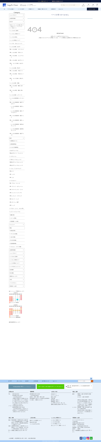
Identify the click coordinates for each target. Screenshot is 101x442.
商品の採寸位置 (33, 422)
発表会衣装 (12, 230)
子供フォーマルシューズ (15, 159)
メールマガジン (13, 282)
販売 (11, 138)
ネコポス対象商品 (14, 147)
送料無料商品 (13, 144)
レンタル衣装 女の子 (15, 46)
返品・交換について (16, 430)
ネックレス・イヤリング (16, 195)
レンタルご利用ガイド (15, 33)
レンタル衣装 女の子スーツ (17, 60)
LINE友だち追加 (92, 9)
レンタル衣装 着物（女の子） (17, 86)
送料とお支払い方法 (55, 404)
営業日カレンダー (13, 276)
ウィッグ (13, 205)
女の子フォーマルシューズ (17, 165)
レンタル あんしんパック (16, 43)
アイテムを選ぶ (11, 9)
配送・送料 (75, 391)
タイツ (12, 171)
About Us (61, 9)
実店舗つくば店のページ (81, 430)
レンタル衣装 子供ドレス (17, 52)
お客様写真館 (13, 18)
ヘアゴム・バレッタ (15, 183)
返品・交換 (11, 417)
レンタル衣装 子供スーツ (17, 70)
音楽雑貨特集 (13, 243)
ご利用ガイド (31, 9)
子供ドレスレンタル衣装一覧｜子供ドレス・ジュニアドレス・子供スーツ (16, 26)
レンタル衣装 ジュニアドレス (17, 56)
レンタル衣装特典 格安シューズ (17, 121)
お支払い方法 (54, 391)
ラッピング (12, 224)
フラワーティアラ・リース (17, 189)
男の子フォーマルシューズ (17, 162)
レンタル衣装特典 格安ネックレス (17, 107)
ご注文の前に (33, 417)
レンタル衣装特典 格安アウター (17, 134)
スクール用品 (13, 218)
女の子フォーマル (14, 150)
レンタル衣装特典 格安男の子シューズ (17, 129)
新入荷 (11, 21)
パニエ (12, 177)
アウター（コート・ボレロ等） (17, 208)
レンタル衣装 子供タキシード (17, 74)
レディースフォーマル (15, 211)
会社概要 (12, 269)
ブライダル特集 (13, 233)
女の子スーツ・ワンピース (17, 153)
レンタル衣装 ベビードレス (17, 49)
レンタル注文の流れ (55, 421)
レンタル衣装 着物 (14, 83)
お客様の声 (53, 9)
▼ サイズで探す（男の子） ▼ (18, 79)
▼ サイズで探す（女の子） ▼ (18, 64)
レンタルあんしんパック (15, 266)
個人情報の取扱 (32, 438)
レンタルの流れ (13, 37)
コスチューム (13, 156)
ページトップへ (91, 379)
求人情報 (12, 273)
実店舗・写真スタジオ (43, 9)
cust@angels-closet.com (17, 405)
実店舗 (36, 381)
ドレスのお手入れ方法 (35, 424)
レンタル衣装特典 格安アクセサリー (17, 103)
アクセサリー (13, 180)
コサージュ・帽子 (15, 202)
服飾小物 (12, 214)
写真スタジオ (45, 381)
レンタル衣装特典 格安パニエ (17, 116)
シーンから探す (21, 9)
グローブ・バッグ (15, 199)
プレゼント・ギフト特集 (15, 246)
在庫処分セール (13, 140)
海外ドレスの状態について (36, 420)
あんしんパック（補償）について (58, 425)
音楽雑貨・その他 (14, 221)
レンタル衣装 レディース (16, 95)
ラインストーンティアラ (16, 192)
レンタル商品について (15, 40)
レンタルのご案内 (14, 30)
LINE (11, 279)
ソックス (13, 174)
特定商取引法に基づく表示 (21, 438)
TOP (10, 381)
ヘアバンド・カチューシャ (17, 186)
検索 (92, 381)
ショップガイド (13, 15)
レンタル (19, 381)
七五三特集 (12, 237)
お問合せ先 (11, 391)
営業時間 (32, 391)
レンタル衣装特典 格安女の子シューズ (17, 125)
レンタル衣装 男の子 (15, 68)
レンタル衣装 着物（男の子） (17, 91)
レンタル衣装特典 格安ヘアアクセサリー (17, 111)
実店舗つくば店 (13, 286)
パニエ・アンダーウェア (15, 168)
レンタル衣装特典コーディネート (17, 99)
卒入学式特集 (13, 240)
